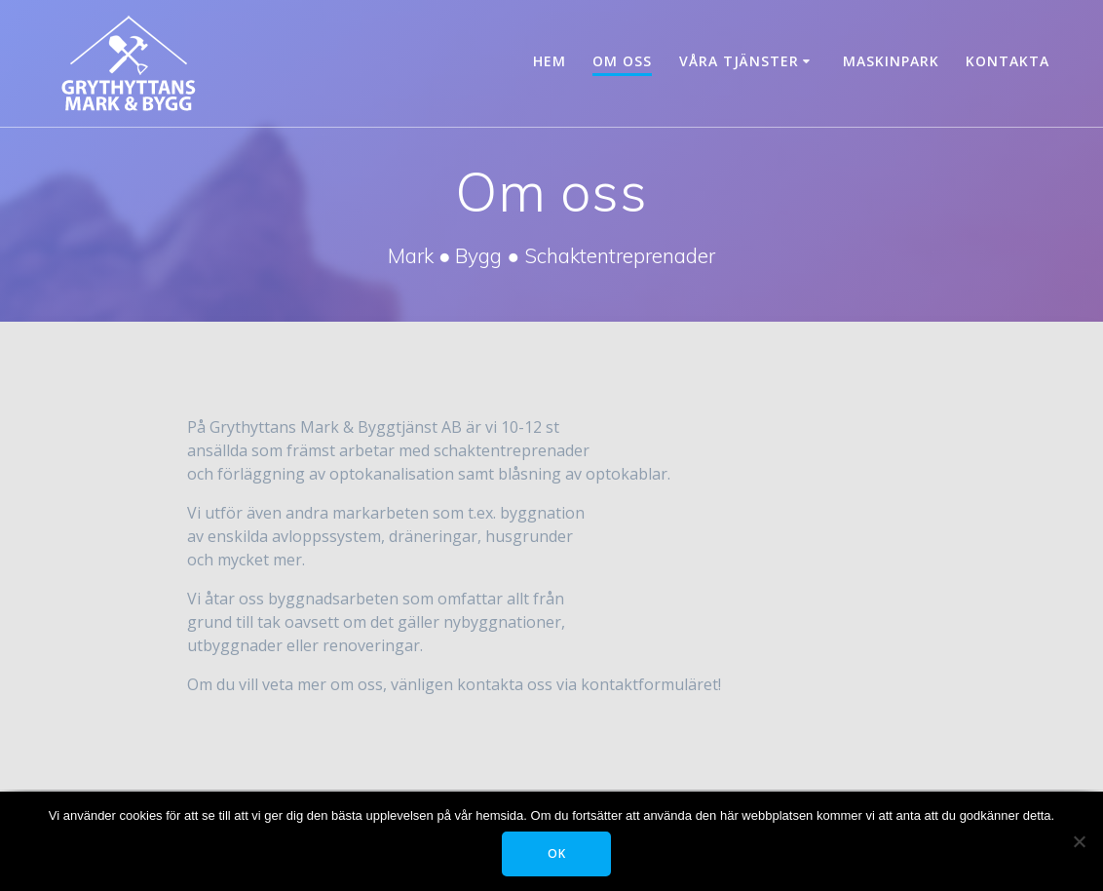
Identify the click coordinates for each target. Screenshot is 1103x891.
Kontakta (1007, 61)
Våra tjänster (739, 61)
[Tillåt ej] (1078, 841)
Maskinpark (891, 61)
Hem (549, 61)
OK (557, 853)
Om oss (622, 61)
